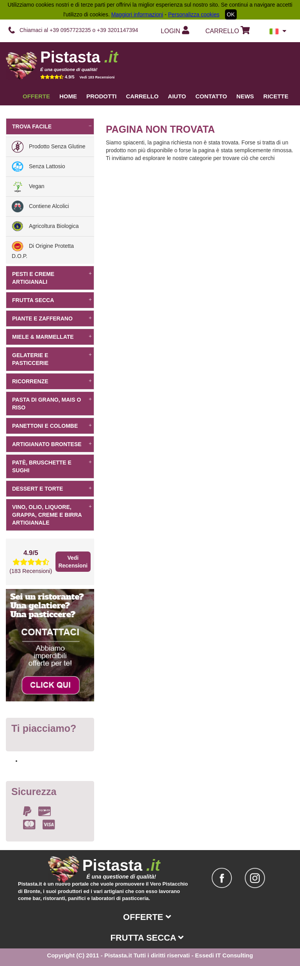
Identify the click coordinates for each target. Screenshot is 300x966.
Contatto (211, 96)
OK (231, 14)
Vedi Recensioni (73, 562)
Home (68, 96)
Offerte (36, 96)
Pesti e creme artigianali (52, 278)
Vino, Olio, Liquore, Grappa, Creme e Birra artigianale (52, 515)
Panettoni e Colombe (52, 426)
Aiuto (177, 96)
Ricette (275, 96)
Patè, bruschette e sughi (52, 466)
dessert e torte (52, 489)
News (245, 96)
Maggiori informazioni (137, 14)
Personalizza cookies (194, 14)
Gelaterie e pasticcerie (52, 359)
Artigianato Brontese (52, 444)
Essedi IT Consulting (224, 955)
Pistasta (79, 57)
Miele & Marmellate (52, 337)
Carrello (142, 96)
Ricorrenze (52, 381)
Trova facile (52, 126)
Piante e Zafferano (52, 318)
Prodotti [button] (101, 96)
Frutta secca (52, 300)
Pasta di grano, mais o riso (52, 404)
